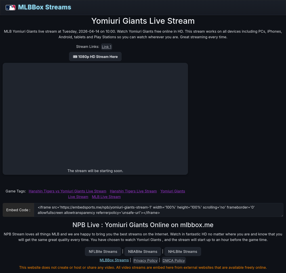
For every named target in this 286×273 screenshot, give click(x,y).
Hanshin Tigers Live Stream (133, 191)
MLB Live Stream (106, 196)
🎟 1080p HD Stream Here (95, 56)
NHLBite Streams (182, 251)
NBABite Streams (143, 251)
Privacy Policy (146, 260)
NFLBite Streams (103, 251)
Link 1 (106, 47)
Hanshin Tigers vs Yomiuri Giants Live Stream (67, 191)
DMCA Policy (174, 260)
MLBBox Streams (37, 7)
